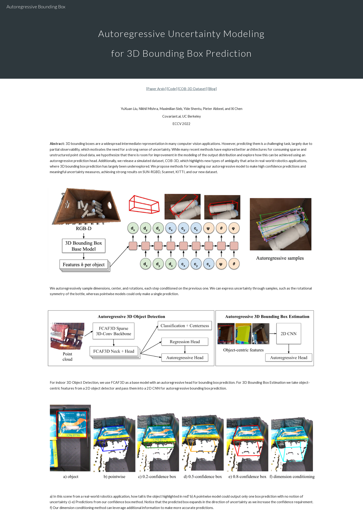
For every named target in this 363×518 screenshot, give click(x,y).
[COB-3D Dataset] (192, 89)
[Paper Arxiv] (156, 89)
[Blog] (212, 89)
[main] (181, 39)
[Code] (172, 89)
